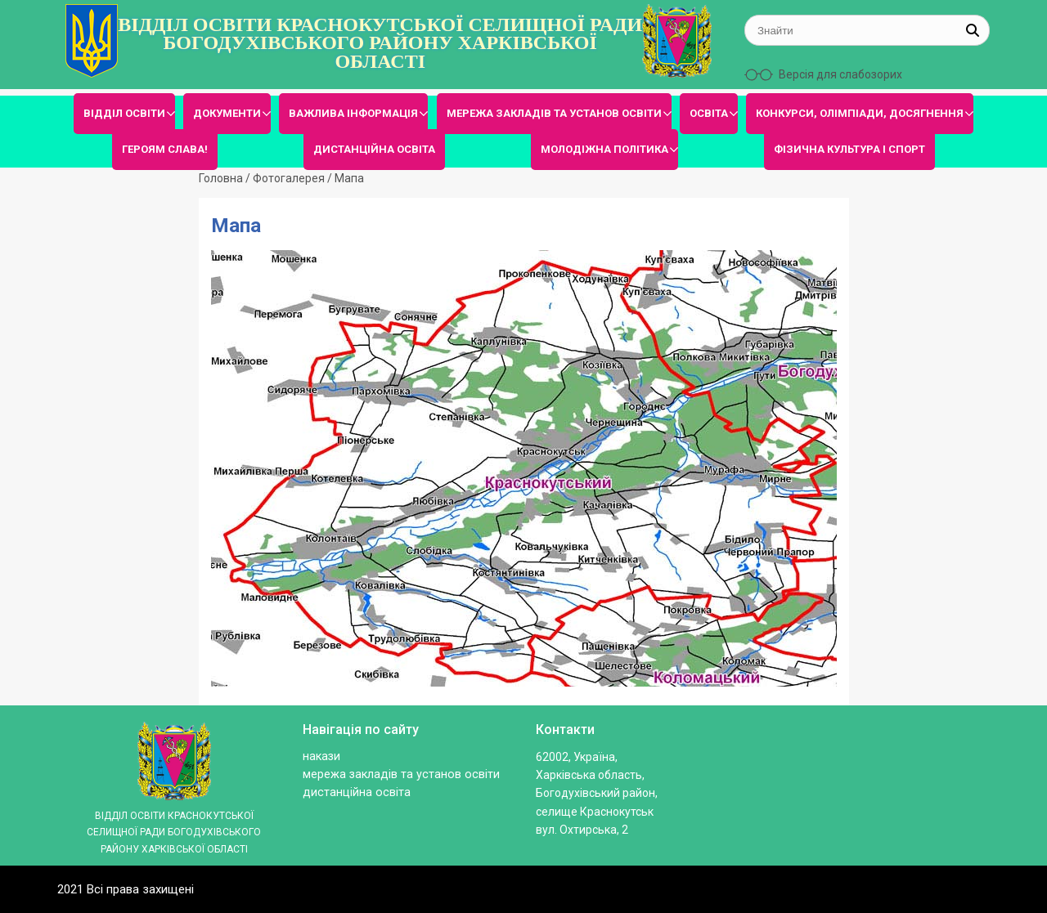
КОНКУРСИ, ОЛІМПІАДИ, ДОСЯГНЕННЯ (860, 113)
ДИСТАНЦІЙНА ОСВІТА (374, 149)
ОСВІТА (709, 113)
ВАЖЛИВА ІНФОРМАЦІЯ (353, 113)
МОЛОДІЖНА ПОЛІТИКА (604, 149)
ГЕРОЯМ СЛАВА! (165, 149)
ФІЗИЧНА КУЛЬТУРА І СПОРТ (849, 149)
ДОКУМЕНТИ (227, 113)
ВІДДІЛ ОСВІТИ (124, 113)
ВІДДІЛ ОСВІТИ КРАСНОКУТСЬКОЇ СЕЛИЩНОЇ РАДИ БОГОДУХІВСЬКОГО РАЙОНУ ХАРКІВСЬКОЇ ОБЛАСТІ (380, 43)
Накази (321, 756)
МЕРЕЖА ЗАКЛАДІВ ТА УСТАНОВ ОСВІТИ (554, 113)
